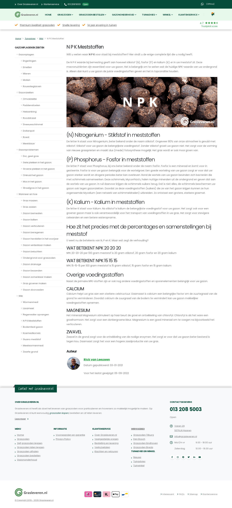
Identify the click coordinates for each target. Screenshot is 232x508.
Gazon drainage (32, 264)
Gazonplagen (26, 54)
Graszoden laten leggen (30, 447)
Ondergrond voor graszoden (39, 257)
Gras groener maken (34, 283)
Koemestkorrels (31, 333)
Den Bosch (139, 439)
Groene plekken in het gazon (39, 168)
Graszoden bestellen (91, 14)
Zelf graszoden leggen (29, 443)
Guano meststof (32, 339)
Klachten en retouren (106, 451)
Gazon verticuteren (33, 226)
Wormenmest (30, 302)
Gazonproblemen (29, 149)
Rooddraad (29, 118)
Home (48, 14)
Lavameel (28, 308)
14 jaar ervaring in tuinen (102, 25)
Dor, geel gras (31, 156)
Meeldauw (29, 143)
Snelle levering (71, 25)
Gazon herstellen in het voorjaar (41, 238)
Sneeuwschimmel (33, 124)
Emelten (27, 67)
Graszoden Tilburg (143, 434)
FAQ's (181, 494)
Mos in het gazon (32, 181)
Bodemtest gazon (33, 326)
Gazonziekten (26, 92)
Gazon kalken (30, 219)
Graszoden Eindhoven (145, 443)
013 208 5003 (186, 409)
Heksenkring (30, 111)
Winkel (167, 14)
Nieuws (137, 457)
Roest (26, 137)
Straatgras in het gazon (36, 187)
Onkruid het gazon (33, 175)
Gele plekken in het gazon (37, 162)
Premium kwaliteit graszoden (37, 25)
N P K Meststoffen (32, 320)
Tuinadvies (148, 14)
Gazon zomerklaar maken (37, 277)
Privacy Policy (63, 439)
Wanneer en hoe (28, 194)
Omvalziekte (30, 98)
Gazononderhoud (123, 14)
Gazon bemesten (32, 213)
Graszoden (64, 14)
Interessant (168, 494)
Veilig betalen (102, 447)
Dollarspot (28, 130)
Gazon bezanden (32, 270)
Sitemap (193, 494)
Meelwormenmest (33, 345)
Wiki (41, 38)
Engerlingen (29, 60)
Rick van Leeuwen (97, 360)
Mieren (27, 73)
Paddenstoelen (31, 105)
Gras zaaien (29, 206)
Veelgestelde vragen (106, 439)
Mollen (26, 80)
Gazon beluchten (32, 251)
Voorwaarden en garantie (70, 434)
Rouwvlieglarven (32, 86)
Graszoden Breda (143, 447)
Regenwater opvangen (36, 314)
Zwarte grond (30, 351)
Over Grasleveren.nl (26, 4)
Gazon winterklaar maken (37, 245)
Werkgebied (138, 428)
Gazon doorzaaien (33, 289)
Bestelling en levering (106, 443)
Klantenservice (50, 4)
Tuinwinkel (139, 465)
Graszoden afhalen (28, 451)
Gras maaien (30, 200)
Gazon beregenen (33, 232)
